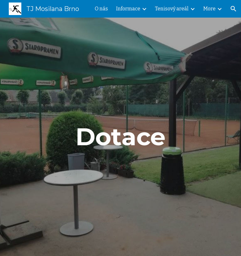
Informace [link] (128, 9)
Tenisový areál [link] (172, 9)
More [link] (209, 9)
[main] (120, 136)
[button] (233, 8)
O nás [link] (101, 9)
